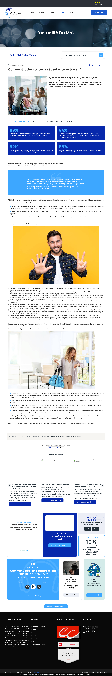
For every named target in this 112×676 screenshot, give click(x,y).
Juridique (35, 630)
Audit (34, 641)
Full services (52, 13)
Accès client (99, 12)
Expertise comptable (39, 627)
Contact (72, 13)
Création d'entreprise (39, 644)
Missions (42, 13)
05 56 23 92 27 (90, 632)
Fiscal (34, 632)
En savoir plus (87, 674)
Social (34, 635)
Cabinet (33, 13)
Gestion (35, 638)
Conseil (35, 647)
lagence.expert (37, 672)
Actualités (62, 13)
